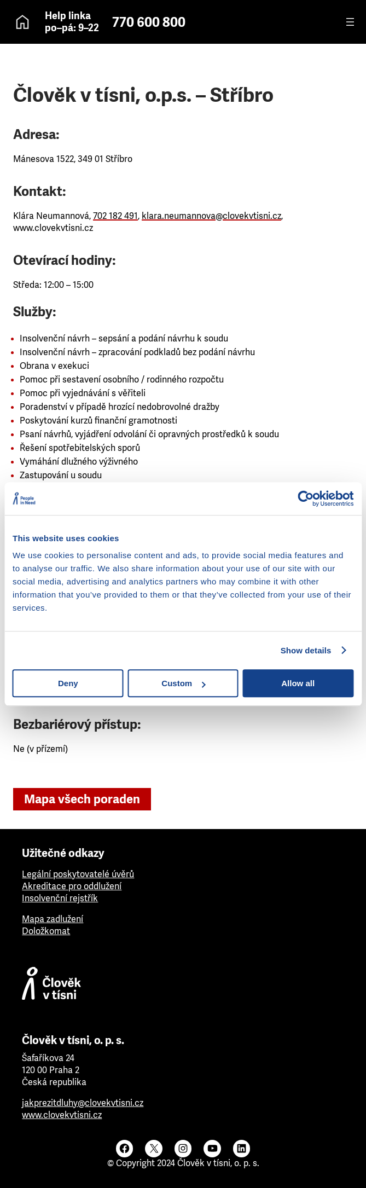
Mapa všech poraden (82, 799)
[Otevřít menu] (350, 21)
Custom (183, 683)
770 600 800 (148, 22)
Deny (68, 683)
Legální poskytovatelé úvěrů (78, 874)
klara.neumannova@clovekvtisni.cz (211, 216)
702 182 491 (115, 216)
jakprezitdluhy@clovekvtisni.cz (82, 1103)
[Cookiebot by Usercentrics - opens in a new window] (305, 498)
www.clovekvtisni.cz (62, 1115)
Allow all (298, 683)
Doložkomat (46, 931)
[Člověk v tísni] (183, 986)
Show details (306, 650)
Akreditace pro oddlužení (71, 886)
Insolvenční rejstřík (60, 898)
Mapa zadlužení (52, 919)
